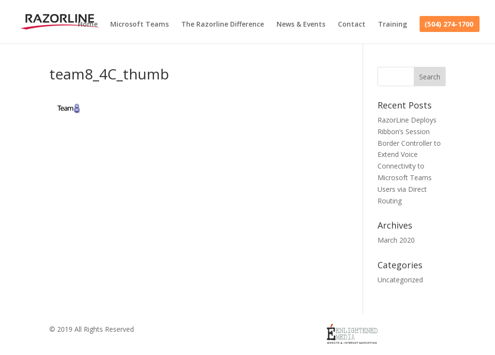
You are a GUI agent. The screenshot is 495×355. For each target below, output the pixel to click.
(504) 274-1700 (448, 25)
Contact (351, 25)
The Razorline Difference (222, 25)
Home (88, 25)
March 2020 (396, 240)
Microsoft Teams (139, 25)
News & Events (301, 25)
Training (392, 25)
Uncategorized (400, 279)
